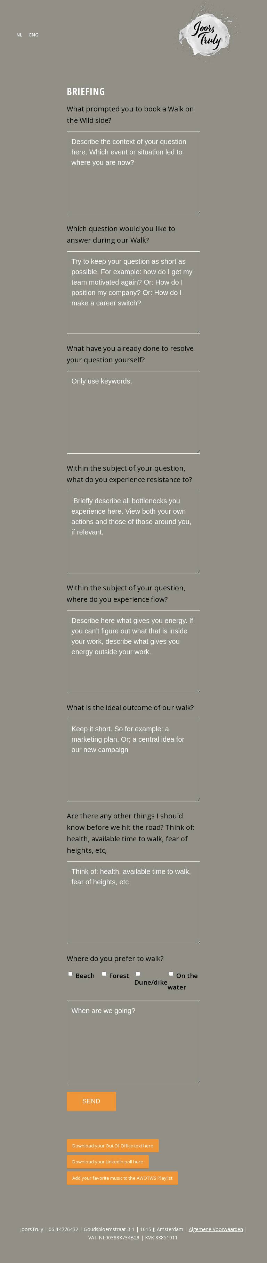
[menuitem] (19, 34)
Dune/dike (150, 982)
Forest (119, 975)
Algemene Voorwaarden (216, 1229)
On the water (183, 981)
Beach (85, 975)
